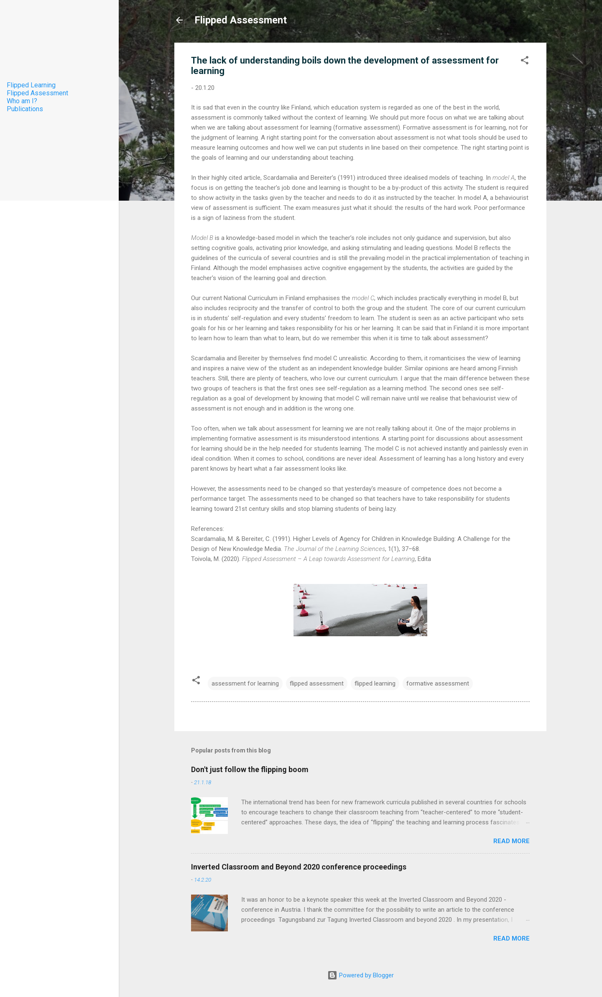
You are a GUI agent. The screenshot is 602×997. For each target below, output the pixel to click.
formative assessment (437, 683)
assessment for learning (245, 683)
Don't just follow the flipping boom (250, 769)
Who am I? (22, 101)
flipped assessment (317, 683)
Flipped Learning (31, 85)
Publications (25, 109)
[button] (525, 61)
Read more (511, 841)
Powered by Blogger (360, 975)
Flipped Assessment (240, 20)
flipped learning (375, 683)
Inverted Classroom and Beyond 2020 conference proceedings (298, 866)
